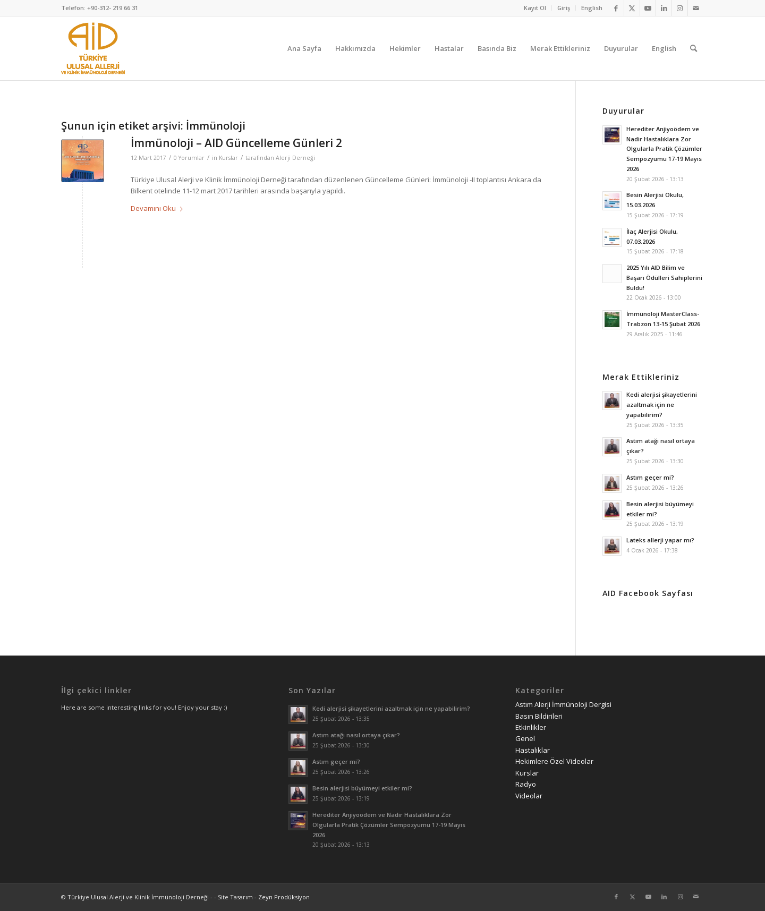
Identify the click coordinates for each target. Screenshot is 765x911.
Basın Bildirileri (539, 716)
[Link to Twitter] (632, 8)
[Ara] (693, 48)
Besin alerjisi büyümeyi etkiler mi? (362, 788)
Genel (525, 738)
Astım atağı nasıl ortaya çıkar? (356, 735)
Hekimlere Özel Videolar (554, 761)
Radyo (525, 784)
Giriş (563, 8)
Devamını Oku (159, 208)
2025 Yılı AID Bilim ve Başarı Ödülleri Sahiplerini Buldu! (664, 277)
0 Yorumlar (189, 157)
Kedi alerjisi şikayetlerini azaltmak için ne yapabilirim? (661, 404)
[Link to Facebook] (616, 8)
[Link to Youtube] (648, 8)
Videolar (528, 796)
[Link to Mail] (696, 8)
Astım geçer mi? (650, 477)
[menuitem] (535, 8)
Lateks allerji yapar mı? (660, 540)
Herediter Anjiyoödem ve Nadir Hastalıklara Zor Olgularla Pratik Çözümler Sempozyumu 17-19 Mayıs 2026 (664, 149)
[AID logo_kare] (93, 48)
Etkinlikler (530, 727)
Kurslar (228, 157)
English (591, 8)
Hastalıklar (532, 750)
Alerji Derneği (295, 157)
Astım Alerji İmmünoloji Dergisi (563, 704)
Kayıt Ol (535, 8)
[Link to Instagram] (679, 8)
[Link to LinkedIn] (664, 8)
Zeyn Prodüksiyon (284, 897)
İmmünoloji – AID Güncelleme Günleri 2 (236, 142)
